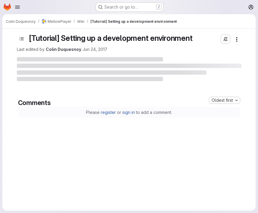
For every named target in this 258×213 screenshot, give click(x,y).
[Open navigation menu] (17, 7)
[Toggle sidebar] (21, 38)
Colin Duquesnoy (63, 49)
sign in (128, 112)
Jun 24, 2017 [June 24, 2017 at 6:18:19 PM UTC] (94, 49)
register (108, 112)
